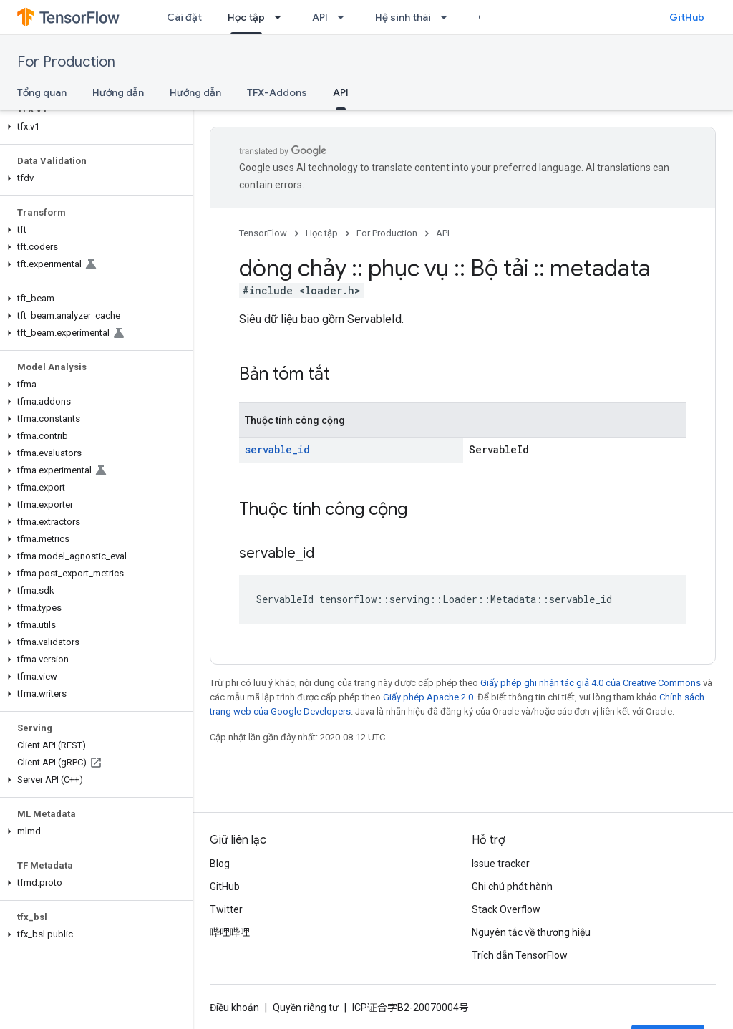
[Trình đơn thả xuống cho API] (345, 17)
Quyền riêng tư (306, 1007)
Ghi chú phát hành (512, 886)
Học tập (322, 233)
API (320, 17)
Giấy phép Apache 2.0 (428, 697)
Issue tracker (501, 863)
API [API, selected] (341, 92)
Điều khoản (234, 1007)
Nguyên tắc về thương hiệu (531, 932)
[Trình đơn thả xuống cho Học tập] (282, 17)
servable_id (277, 449)
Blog (220, 863)
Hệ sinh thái (403, 17)
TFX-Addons (277, 92)
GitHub (686, 17)
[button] (93, 126)
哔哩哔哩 (230, 932)
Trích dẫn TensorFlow (520, 955)
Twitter (226, 909)
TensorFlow (263, 233)
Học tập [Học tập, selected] (246, 17)
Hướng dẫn (118, 92)
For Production (66, 62)
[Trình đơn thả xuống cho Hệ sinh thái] (448, 17)
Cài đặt (184, 17)
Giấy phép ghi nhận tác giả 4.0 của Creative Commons (590, 682)
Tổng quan (42, 92)
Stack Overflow (506, 909)
